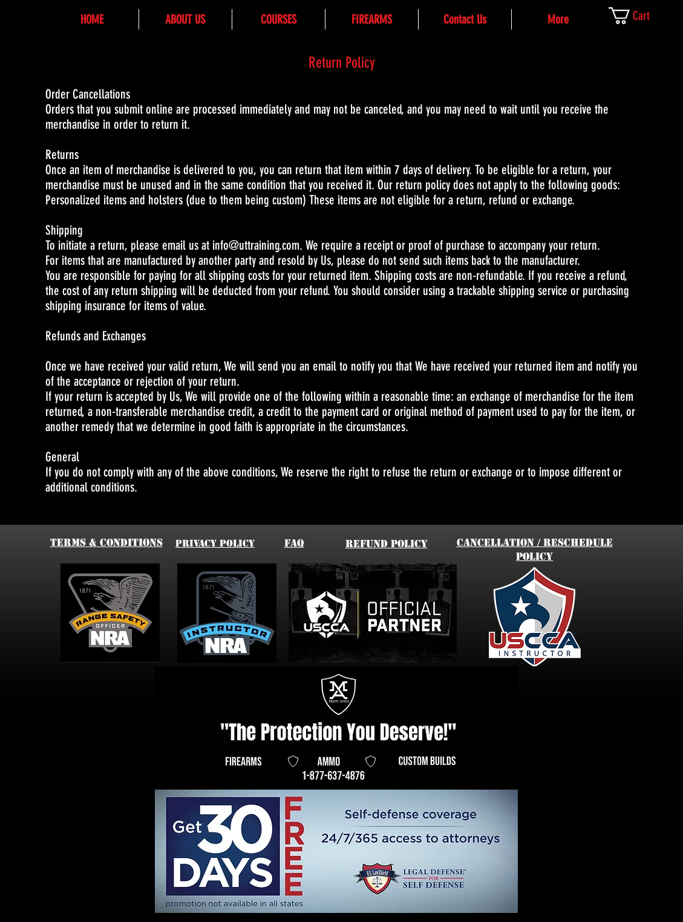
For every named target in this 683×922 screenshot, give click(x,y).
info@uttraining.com (255, 245)
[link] (641, 15)
